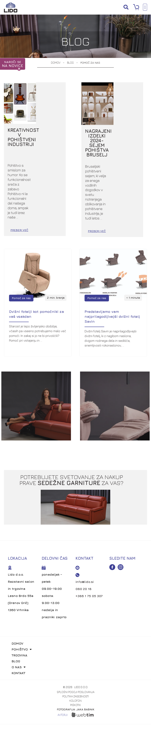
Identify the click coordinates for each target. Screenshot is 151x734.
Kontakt (19, 630)
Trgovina (20, 612)
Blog (70, 62)
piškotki (75, 662)
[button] (126, 7)
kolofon (75, 658)
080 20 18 (83, 546)
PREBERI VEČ (50, 188)
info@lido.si (85, 539)
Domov (55, 62)
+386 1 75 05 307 (89, 553)
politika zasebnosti (75, 653)
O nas (19, 624)
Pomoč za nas (21, 255)
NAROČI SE (12, 64)
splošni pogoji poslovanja (75, 649)
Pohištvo (22, 607)
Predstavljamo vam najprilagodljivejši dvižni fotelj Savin (112, 274)
